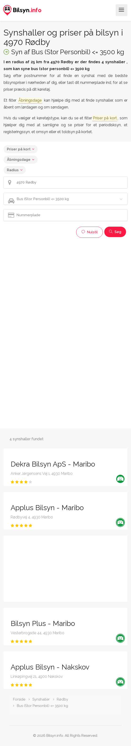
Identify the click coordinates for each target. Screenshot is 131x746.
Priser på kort (19, 149)
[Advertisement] (65, 273)
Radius (13, 170)
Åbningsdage (19, 159)
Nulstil (89, 232)
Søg (115, 232)
